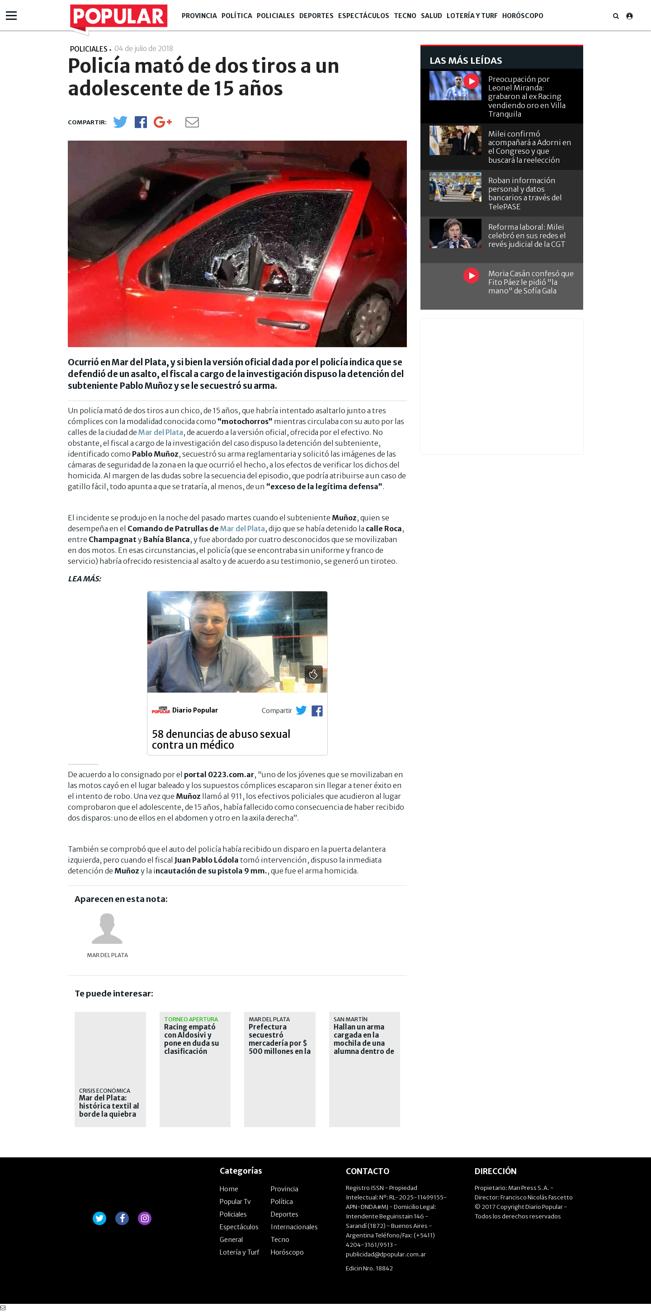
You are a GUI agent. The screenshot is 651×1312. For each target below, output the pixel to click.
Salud (431, 16)
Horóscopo (522, 16)
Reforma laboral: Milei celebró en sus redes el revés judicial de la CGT (527, 235)
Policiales (276, 16)
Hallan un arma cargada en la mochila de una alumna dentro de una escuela (364, 1043)
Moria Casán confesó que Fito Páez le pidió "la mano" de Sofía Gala (531, 282)
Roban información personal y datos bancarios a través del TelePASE (525, 193)
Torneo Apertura (191, 1019)
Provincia (199, 16)
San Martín (351, 1019)
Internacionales (294, 1227)
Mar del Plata (160, 432)
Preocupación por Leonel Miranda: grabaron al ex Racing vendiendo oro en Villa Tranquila (527, 96)
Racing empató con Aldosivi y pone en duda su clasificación (191, 1039)
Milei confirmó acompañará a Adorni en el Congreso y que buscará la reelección (529, 147)
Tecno (405, 16)
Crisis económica (104, 1090)
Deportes (316, 16)
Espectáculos (363, 16)
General (231, 1240)
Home (229, 1189)
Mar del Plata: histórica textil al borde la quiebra (109, 1106)
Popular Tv (235, 1202)
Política (237, 16)
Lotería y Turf (472, 16)
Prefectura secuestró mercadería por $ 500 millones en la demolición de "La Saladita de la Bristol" (280, 1051)
